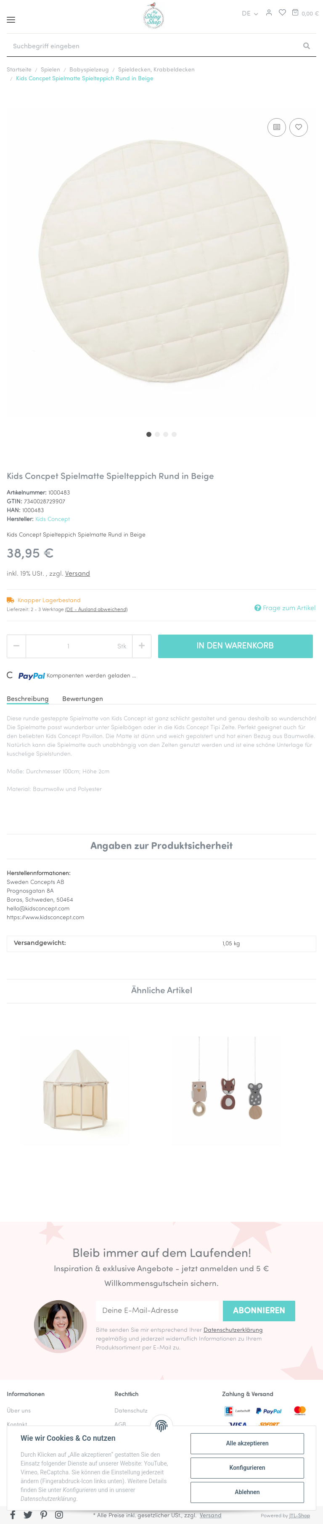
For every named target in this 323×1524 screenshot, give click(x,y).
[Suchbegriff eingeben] (152, 46)
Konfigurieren (247, 1467)
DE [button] (246, 14)
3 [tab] (165, 434)
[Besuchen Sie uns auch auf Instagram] (59, 1516)
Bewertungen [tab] (82, 699)
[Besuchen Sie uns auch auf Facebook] (13, 1516)
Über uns (19, 1411)
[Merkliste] (280, 14)
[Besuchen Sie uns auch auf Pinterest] (43, 1516)
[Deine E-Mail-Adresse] (157, 1311)
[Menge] (68, 646)
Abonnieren (259, 1311)
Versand (77, 574)
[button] (268, 14)
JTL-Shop (299, 1516)
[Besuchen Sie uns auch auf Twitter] (28, 1516)
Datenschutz (131, 1411)
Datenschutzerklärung (233, 1330)
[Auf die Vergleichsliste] (276, 127)
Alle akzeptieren (247, 1443)
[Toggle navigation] (11, 16)
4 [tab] (174, 434)
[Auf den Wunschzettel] (298, 127)
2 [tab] (157, 434)
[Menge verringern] (16, 646)
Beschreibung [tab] (28, 699)
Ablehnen (247, 1492)
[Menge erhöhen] (141, 646)
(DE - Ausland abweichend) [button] (96, 609)
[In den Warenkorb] (13, 103)
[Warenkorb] (305, 14)
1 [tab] (148, 434)
